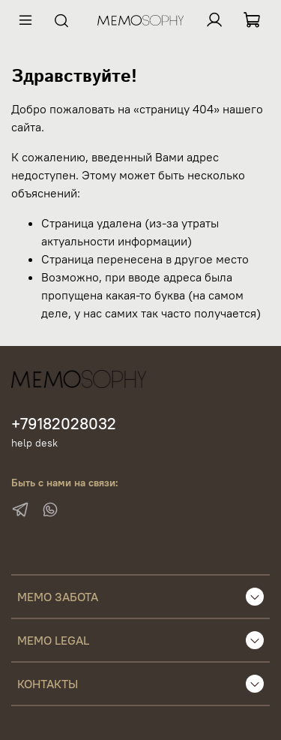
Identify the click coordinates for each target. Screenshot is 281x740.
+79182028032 (63, 424)
